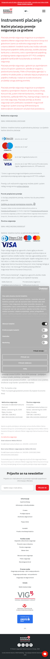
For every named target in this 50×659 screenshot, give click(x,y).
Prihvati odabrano (25, 363)
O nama (25, 510)
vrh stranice (25, 628)
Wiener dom (25, 550)
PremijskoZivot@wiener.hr (8, 211)
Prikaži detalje (38, 351)
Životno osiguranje (25, 547)
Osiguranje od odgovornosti (25, 578)
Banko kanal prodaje (25, 587)
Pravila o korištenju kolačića (25, 531)
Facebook (19, 645)
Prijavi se (42, 488)
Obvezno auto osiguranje (25, 555)
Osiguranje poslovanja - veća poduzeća (25, 574)
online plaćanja (23, 186)
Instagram (31, 645)
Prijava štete (25, 522)
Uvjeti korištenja (25, 502)
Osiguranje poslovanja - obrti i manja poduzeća (25, 571)
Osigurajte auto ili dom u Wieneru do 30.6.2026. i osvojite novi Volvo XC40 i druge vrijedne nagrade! (25, 3)
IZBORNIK (44, 11)
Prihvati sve (25, 357)
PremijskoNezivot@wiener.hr (39, 211)
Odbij (25, 369)
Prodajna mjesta (25, 513)
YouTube (27, 645)
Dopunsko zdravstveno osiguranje (25, 541)
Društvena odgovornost (25, 517)
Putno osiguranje (25, 559)
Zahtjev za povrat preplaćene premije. (17, 204)
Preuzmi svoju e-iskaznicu (25, 544)
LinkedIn (23, 645)
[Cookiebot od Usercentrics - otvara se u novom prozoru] (39, 289)
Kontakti (25, 528)
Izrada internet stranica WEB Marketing (13, 653)
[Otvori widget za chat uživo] (45, 654)
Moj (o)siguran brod (25, 562)
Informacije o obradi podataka (25, 505)
